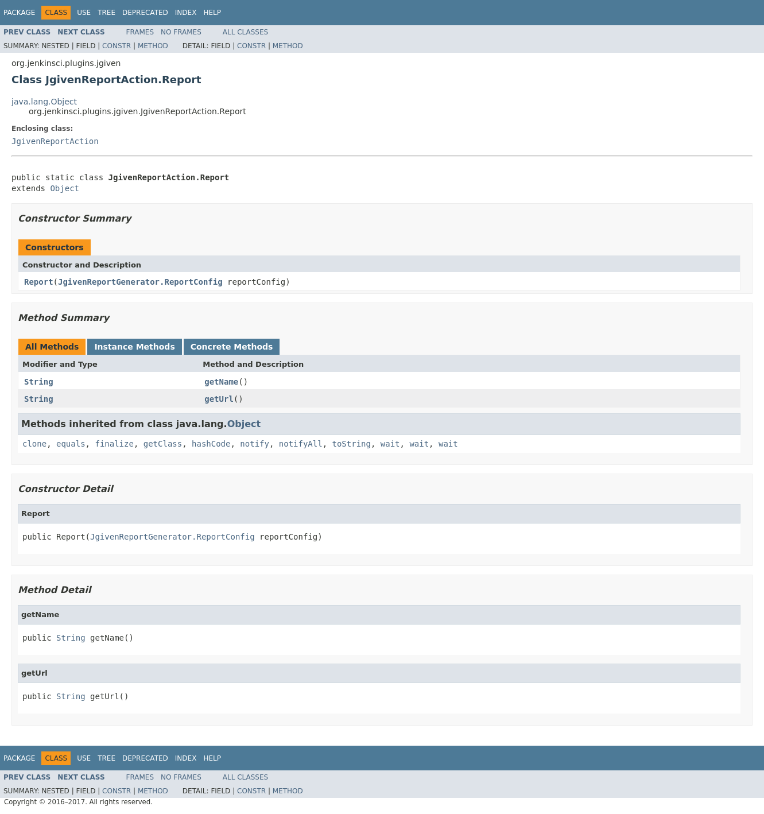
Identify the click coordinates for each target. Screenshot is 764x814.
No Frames (181, 32)
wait (390, 443)
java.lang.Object (44, 101)
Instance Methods (134, 346)
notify (254, 443)
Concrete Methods (232, 346)
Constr (116, 46)
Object (64, 188)
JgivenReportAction (55, 141)
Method (153, 46)
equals (71, 443)
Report (38, 281)
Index (186, 13)
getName (221, 381)
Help (212, 13)
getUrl (219, 399)
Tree (106, 13)
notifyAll (301, 443)
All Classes (245, 32)
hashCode (211, 443)
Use (84, 13)
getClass (163, 443)
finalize (114, 443)
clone (34, 443)
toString (351, 443)
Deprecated (145, 13)
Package (19, 13)
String (38, 381)
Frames (140, 32)
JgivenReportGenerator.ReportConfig (140, 281)
